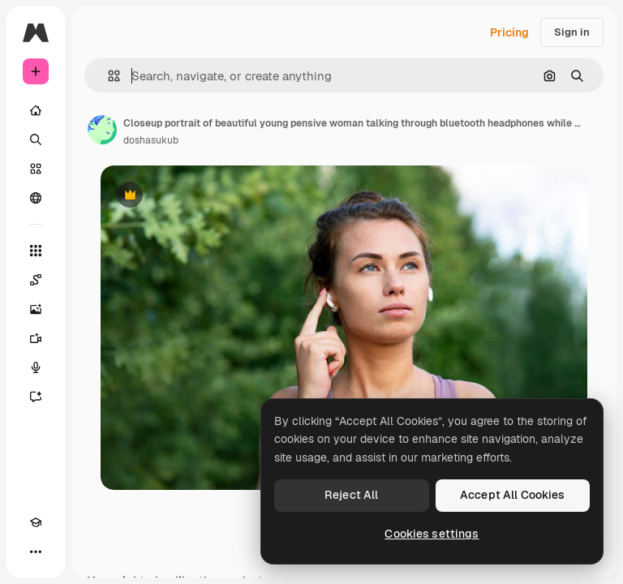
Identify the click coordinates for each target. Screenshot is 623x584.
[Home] (36, 110)
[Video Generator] (36, 338)
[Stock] (36, 169)
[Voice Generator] (36, 367)
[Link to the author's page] (102, 129)
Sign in (572, 32)
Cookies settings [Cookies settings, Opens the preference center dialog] (432, 533)
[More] (36, 552)
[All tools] (36, 251)
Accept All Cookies (512, 494)
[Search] (36, 139)
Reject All (351, 494)
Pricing (509, 32)
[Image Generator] (36, 309)
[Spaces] (36, 280)
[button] (107, 76)
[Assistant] (36, 397)
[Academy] (36, 522)
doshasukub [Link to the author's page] (150, 140)
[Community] (36, 198)
